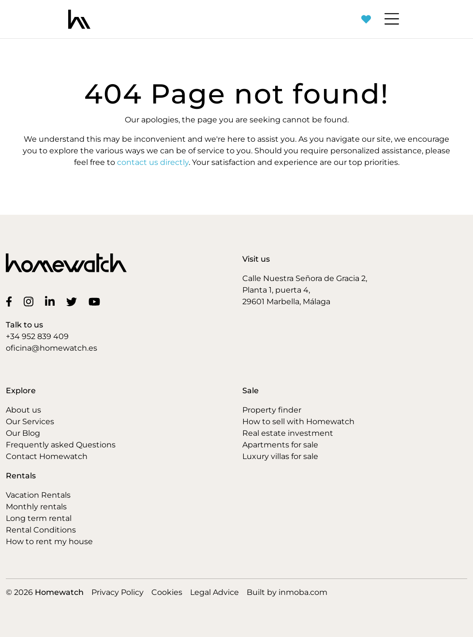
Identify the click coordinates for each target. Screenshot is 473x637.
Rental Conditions (41, 529)
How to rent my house (49, 541)
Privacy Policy (117, 592)
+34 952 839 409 (37, 336)
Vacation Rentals (38, 495)
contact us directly (153, 162)
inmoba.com (303, 592)
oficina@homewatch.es (51, 348)
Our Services (30, 421)
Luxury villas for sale (280, 456)
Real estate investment (287, 433)
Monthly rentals (36, 506)
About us (23, 410)
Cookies (166, 592)
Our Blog (23, 433)
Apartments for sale (280, 444)
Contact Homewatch (47, 456)
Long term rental (39, 518)
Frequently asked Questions (61, 444)
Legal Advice (214, 592)
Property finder (271, 410)
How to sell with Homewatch (298, 421)
